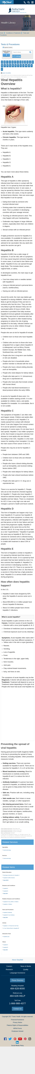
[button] (6, 55)
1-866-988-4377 (17, 1003)
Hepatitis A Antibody (7, 912)
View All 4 (5, 893)
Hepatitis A (5, 888)
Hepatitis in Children (7, 904)
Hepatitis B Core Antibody (8, 915)
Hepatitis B (5, 891)
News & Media (26, 966)
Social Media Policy (17, 1045)
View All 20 (5, 880)
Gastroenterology (7, 850)
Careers (9, 966)
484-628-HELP (17, 996)
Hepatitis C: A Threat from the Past (10, 925)
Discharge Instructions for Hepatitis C (11, 875)
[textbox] (20, 52)
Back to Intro (6, 73)
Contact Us (17, 1009)
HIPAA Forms (17, 1028)
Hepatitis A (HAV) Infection (9, 877)
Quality (25, 969)
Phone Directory (17, 980)
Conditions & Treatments (13, 33)
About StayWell (17, 960)
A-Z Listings (16, 56)
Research (9, 969)
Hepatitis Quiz (6, 936)
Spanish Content (8, 47)
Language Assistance (17, 973)
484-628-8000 (17, 988)
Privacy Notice (17, 1022)
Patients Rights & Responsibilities (17, 1025)
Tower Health (16, 1016)
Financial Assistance (17, 1019)
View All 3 (5, 949)
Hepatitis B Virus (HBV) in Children (10, 901)
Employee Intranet (17, 1031)
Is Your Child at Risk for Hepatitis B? (11, 928)
